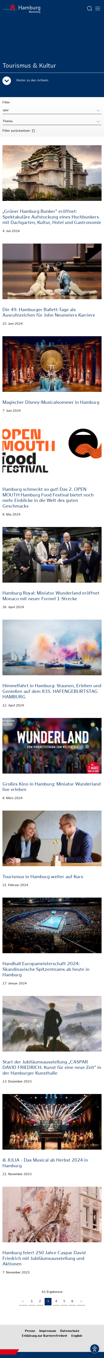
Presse (30, 1331)
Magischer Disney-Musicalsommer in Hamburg (50, 403)
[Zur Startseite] (21, 8)
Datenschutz (69, 1331)
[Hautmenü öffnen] (98, 8)
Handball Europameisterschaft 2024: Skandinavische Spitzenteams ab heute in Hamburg (45, 969)
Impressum (47, 1331)
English (76, 1336)
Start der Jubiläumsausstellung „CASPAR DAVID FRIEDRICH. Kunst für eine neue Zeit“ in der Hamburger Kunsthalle (51, 1068)
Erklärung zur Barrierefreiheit (44, 1336)
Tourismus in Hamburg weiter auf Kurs (42, 877)
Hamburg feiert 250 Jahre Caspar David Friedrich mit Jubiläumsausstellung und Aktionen (44, 1258)
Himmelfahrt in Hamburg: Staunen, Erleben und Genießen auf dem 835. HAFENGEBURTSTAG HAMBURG (51, 691)
